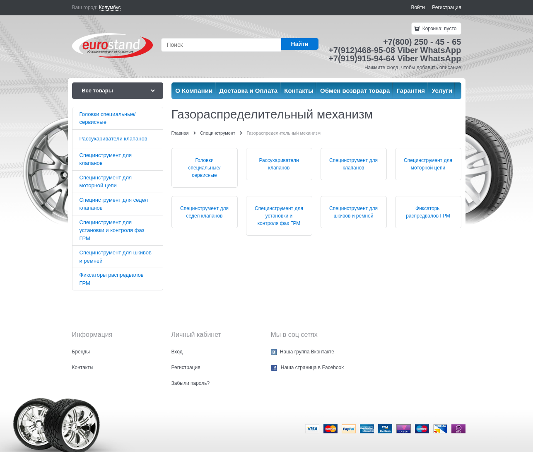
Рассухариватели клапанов (279, 164)
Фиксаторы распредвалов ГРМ (428, 212)
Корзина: (438, 28)
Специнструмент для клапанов (353, 164)
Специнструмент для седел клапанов (204, 212)
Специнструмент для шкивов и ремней (353, 212)
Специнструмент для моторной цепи (428, 164)
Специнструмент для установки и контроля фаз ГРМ (279, 215)
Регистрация (446, 7)
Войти (418, 7)
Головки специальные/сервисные (204, 167)
